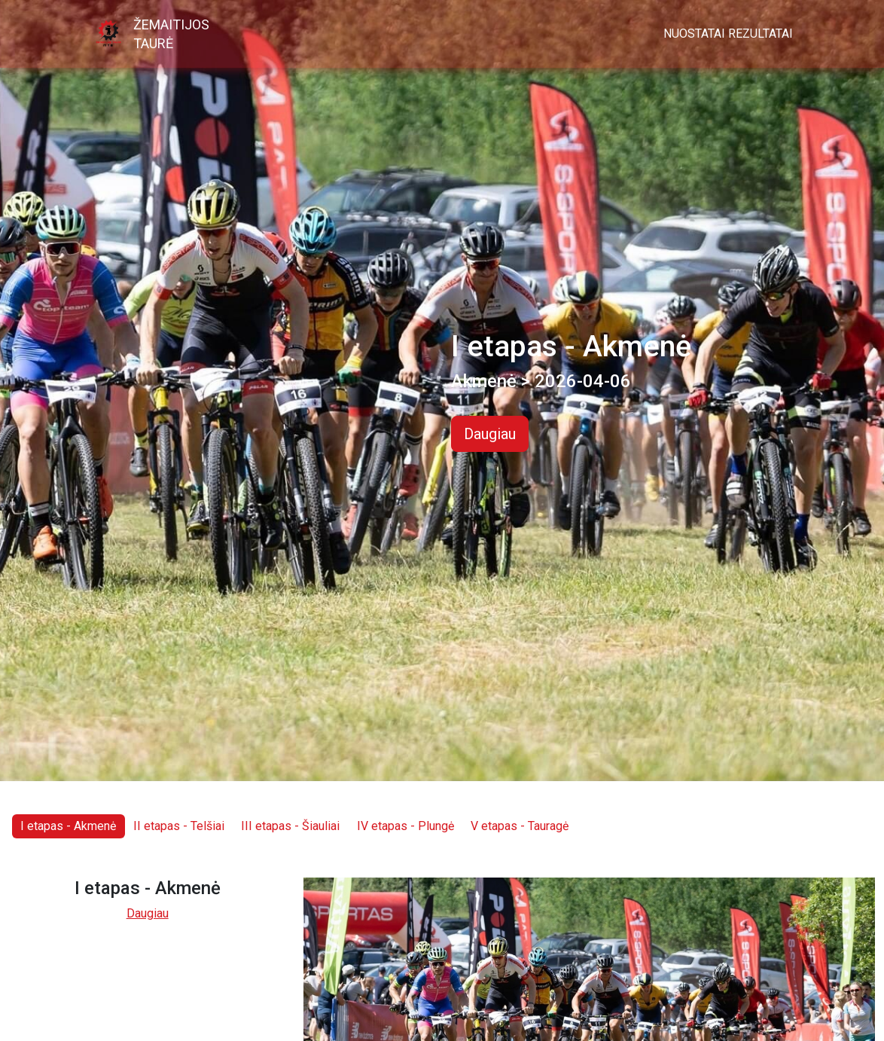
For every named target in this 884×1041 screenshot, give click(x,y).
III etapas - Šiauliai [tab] (290, 826)
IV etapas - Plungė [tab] (405, 826)
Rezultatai (760, 33)
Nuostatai (694, 33)
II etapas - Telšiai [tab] (178, 826)
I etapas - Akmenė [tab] (68, 826)
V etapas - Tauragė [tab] (520, 826)
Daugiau (490, 434)
